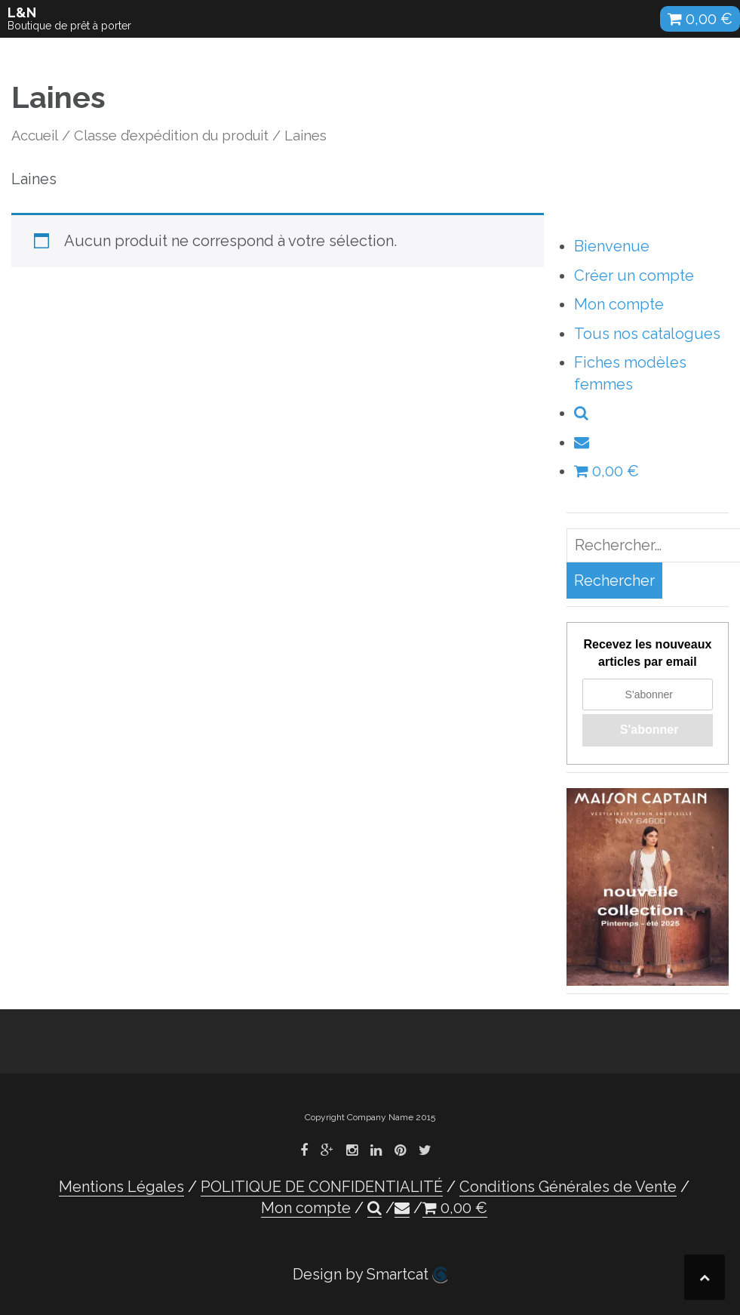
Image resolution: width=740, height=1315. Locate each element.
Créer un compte (634, 275)
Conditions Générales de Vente (568, 1187)
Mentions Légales (121, 1187)
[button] (581, 413)
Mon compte (619, 304)
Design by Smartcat (370, 1274)
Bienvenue (611, 246)
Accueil (34, 135)
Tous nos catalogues (647, 334)
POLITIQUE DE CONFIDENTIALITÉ (322, 1187)
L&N (22, 12)
